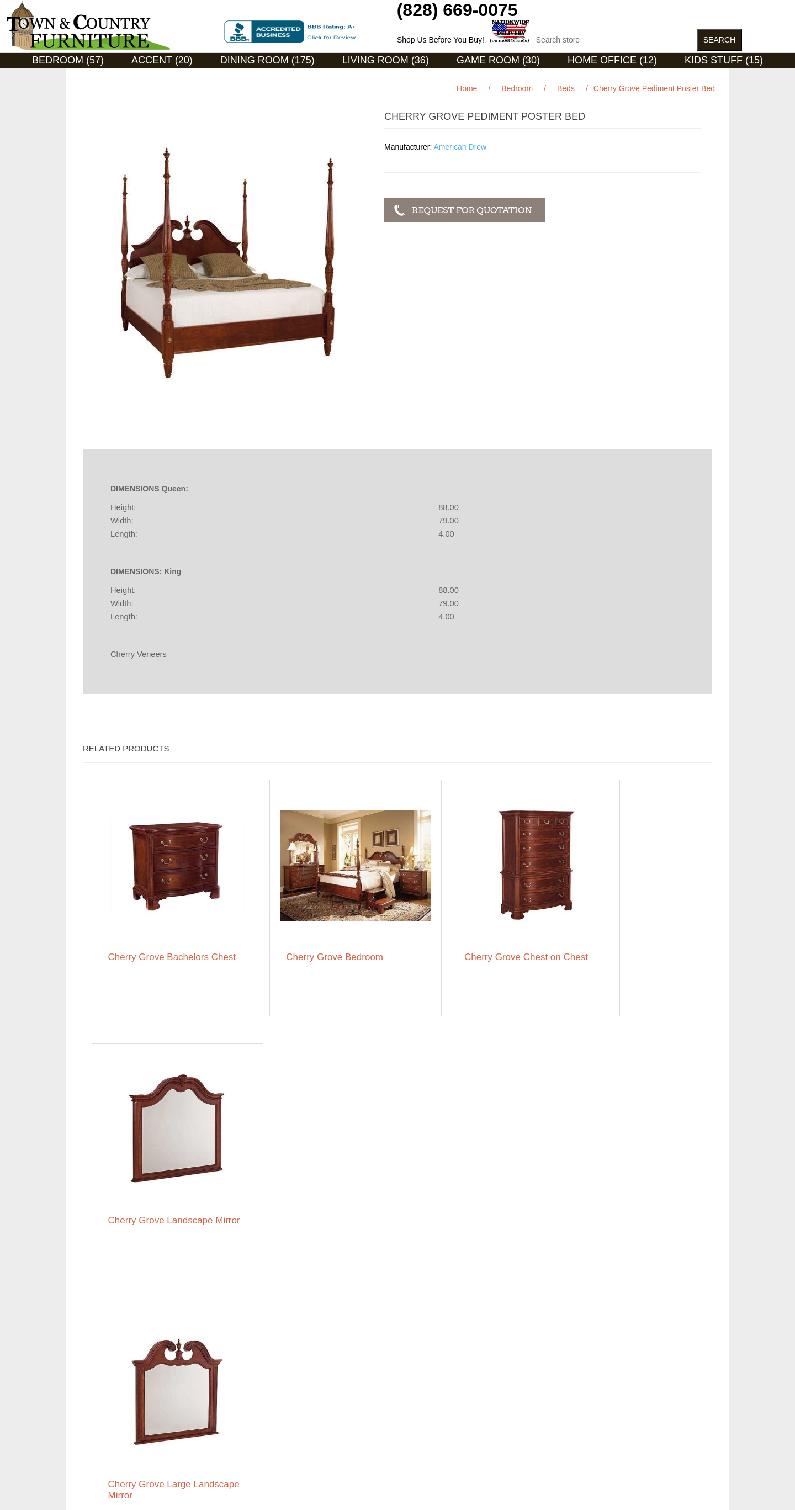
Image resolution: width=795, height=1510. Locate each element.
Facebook (557, 1367)
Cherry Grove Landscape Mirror (625, 938)
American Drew (460, 146)
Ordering (98, 1420)
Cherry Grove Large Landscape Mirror (150, 1179)
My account (412, 1364)
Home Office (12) (612, 60)
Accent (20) (162, 60)
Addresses (410, 1398)
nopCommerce (137, 1487)
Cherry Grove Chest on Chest (466, 938)
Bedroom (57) (68, 60)
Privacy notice (107, 1403)
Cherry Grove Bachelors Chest (159, 938)
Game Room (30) (498, 60)
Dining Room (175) (267, 60)
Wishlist (405, 1414)
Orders (404, 1381)
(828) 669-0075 (457, 10)
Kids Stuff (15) (724, 60)
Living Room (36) (385, 60)
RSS (583, 1367)
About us (252, 1420)
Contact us (101, 1436)
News (247, 1381)
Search (249, 1364)
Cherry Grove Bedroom (312, 933)
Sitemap (97, 1364)
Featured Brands (111, 1381)
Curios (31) (383, 76)
